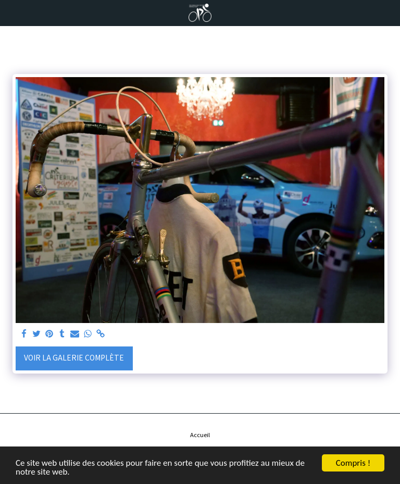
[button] (11, 12)
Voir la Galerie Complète (74, 357)
